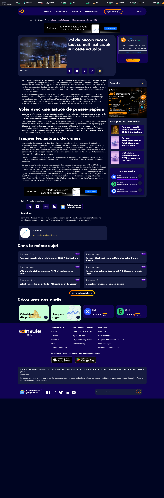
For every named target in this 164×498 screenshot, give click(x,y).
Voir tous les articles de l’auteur (45, 235)
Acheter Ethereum (59, 347)
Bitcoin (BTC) (131, 38)
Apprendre (61, 11)
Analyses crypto (58, 315)
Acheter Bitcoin (91, 11)
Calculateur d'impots (27, 315)
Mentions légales (105, 344)
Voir (105, 315)
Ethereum (55, 340)
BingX (94, 310)
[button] (142, 83)
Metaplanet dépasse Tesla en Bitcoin (105, 284)
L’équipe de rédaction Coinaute (111, 340)
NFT (53, 344)
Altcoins (54, 336)
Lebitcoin (102, 332)
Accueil (33, 20)
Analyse (76, 11)
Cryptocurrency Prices (82, 340)
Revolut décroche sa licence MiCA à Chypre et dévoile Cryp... (114, 272)
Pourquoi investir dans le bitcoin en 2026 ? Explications (132, 129)
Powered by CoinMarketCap (133, 52)
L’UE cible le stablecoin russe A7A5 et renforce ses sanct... (131, 156)
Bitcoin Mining (79, 344)
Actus (48, 11)
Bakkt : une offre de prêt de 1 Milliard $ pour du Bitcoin (48, 284)
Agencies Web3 (79, 336)
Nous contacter (104, 336)
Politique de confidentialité (109, 347)
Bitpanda (127, 310)
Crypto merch (113, 12)
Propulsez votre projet (82, 332)
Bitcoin (40, 20)
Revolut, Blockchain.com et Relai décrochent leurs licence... (131, 141)
